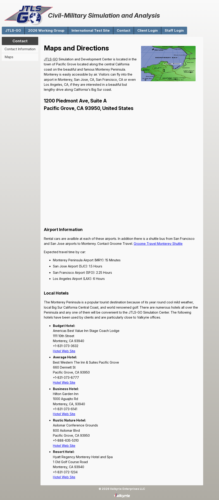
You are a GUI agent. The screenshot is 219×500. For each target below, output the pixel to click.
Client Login (147, 30)
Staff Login (174, 30)
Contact (123, 30)
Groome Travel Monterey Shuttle (158, 243)
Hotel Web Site (64, 351)
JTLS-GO (13, 30)
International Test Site (90, 30)
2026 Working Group (46, 30)
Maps (9, 57)
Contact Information (20, 49)
